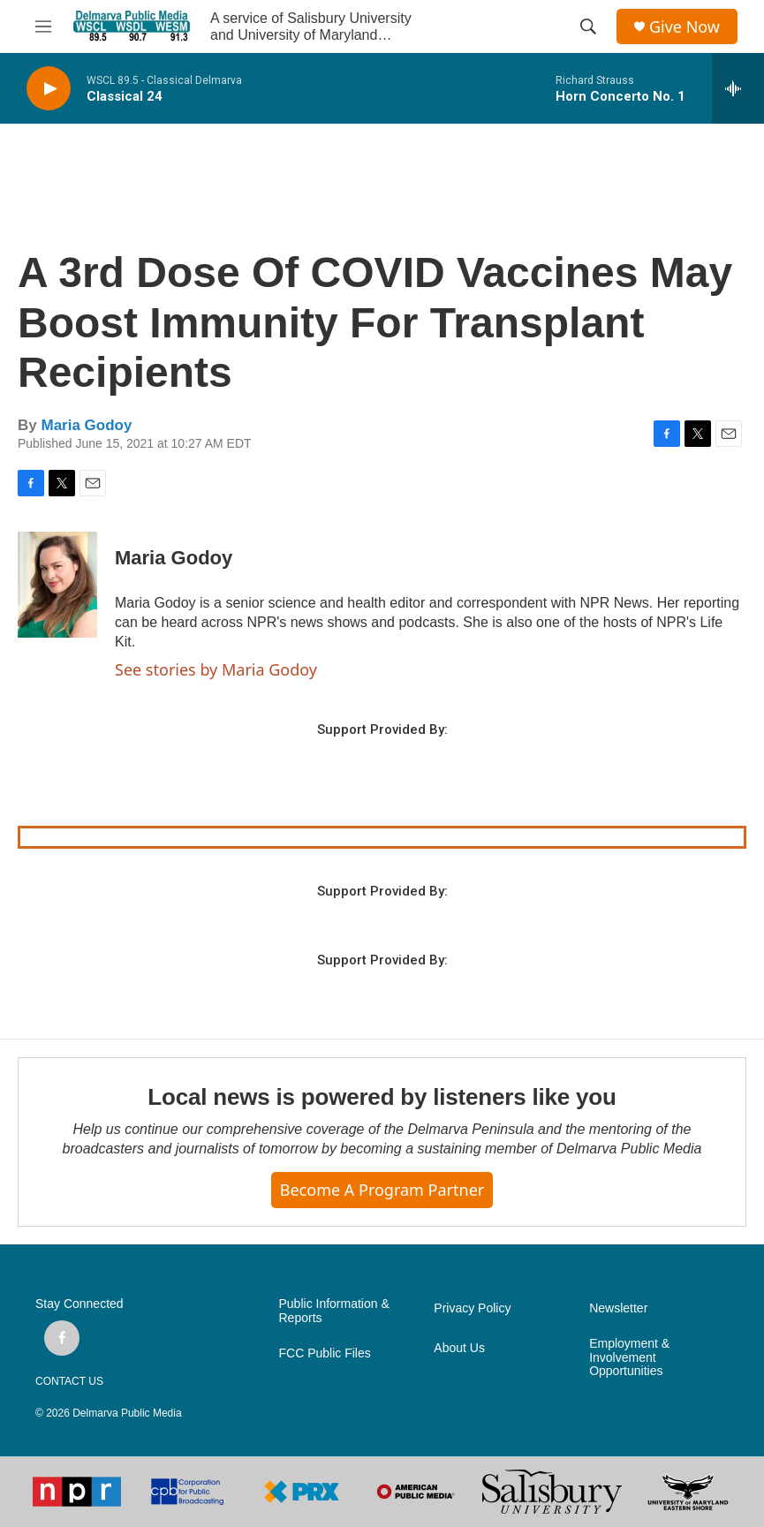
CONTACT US (69, 1381)
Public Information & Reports (334, 1311)
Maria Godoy (86, 425)
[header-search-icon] (588, 26)
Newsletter (618, 1308)
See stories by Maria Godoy (216, 669)
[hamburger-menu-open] (43, 26)
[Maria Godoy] (57, 585)
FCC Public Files (325, 1353)
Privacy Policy (472, 1308)
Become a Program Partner (382, 1189)
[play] (48, 89)
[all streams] (738, 88)
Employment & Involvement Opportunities (629, 1358)
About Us (459, 1348)
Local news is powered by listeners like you (382, 1097)
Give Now (684, 27)
